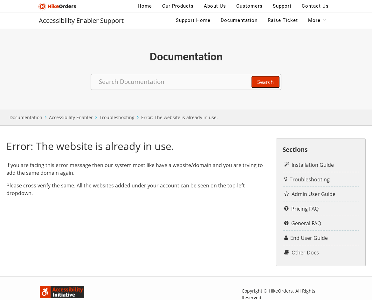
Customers (249, 6)
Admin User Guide (313, 194)
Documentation (239, 20)
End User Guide (309, 237)
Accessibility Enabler (71, 117)
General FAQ (306, 223)
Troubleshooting (117, 117)
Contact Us (315, 6)
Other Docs (305, 252)
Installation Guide (313, 164)
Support (282, 6)
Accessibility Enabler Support (81, 20)
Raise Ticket (283, 20)
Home (145, 6)
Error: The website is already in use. (179, 117)
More (314, 20)
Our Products (178, 6)
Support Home (193, 20)
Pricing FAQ (305, 208)
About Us (215, 6)
